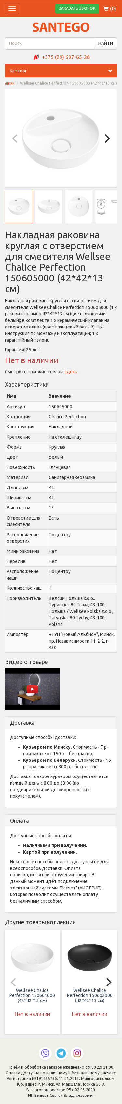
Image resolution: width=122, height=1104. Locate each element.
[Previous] (15, 138)
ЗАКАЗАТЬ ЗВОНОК (77, 8)
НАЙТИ (105, 43)
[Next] (106, 138)
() (109, 8)
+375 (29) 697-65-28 (66, 57)
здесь (70, 371)
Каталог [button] (63, 70)
